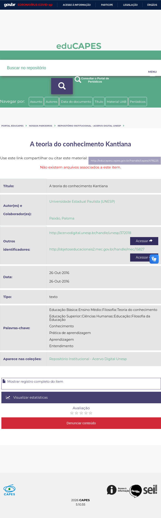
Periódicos (138, 101)
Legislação (130, 5)
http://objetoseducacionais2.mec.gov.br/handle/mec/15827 (96, 249)
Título (99, 101)
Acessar (144, 241)
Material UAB (116, 101)
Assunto (36, 101)
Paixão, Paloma (61, 218)
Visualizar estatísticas (27, 397)
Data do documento (76, 101)
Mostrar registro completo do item (32, 381)
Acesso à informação (77, 5)
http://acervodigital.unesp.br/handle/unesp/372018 (90, 233)
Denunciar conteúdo (81, 423)
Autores (51, 101)
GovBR (9, 5)
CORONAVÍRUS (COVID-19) (35, 4)
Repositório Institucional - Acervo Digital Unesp (89, 125)
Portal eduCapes (12, 125)
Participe (107, 5)
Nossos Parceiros (40, 125)
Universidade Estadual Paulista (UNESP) (82, 201)
